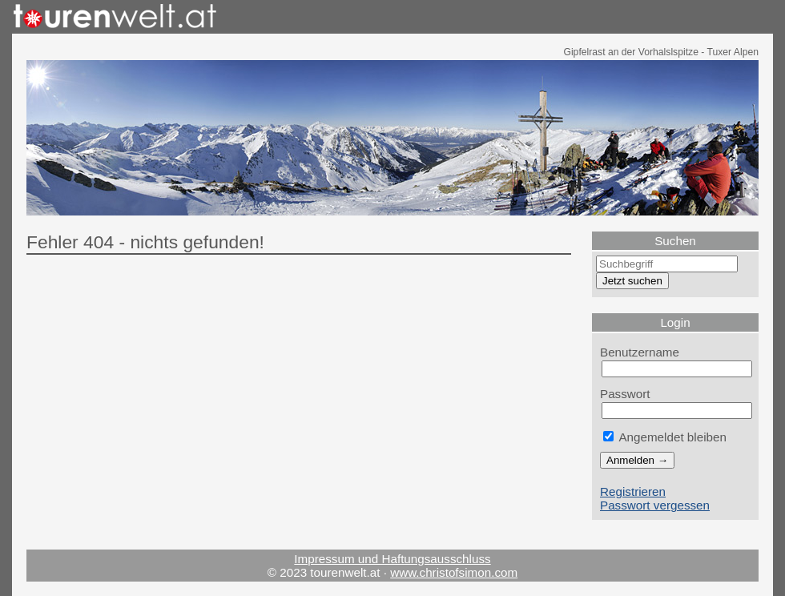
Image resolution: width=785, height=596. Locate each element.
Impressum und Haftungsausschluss (392, 559)
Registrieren (633, 491)
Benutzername (639, 352)
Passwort (625, 394)
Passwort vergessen (655, 505)
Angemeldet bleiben (665, 437)
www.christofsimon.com (453, 572)
